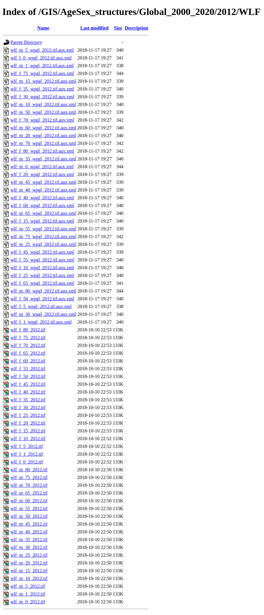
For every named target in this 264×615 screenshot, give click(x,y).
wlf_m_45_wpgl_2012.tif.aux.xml (43, 182)
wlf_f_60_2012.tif (27, 360)
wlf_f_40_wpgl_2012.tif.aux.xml (42, 197)
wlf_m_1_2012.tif (27, 593)
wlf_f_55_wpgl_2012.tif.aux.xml (42, 259)
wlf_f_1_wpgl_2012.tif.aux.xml (41, 322)
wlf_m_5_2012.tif (27, 586)
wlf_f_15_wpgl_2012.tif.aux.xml (42, 221)
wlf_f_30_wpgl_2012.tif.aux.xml (42, 96)
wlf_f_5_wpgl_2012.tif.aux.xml (41, 306)
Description (136, 27)
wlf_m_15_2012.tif (28, 570)
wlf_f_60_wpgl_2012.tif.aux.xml (42, 205)
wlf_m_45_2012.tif (28, 524)
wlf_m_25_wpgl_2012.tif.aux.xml (43, 244)
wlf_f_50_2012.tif (27, 376)
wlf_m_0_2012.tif (27, 601)
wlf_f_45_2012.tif (27, 384)
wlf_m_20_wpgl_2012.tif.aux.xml (43, 135)
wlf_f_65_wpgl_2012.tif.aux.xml (42, 283)
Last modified (94, 27)
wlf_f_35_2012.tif (27, 399)
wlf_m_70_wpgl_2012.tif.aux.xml (43, 143)
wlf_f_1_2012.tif (26, 454)
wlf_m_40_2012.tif (28, 531)
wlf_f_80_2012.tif (27, 329)
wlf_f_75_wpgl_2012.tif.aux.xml (42, 73)
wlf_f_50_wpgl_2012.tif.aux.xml (42, 298)
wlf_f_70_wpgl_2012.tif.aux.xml (42, 120)
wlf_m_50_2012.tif (28, 516)
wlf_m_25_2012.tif (28, 555)
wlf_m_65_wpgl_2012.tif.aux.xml (43, 213)
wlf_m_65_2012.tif (28, 492)
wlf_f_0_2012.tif (26, 461)
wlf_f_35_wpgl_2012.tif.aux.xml (42, 88)
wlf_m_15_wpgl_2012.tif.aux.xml (43, 81)
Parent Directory (26, 42)
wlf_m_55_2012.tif (28, 508)
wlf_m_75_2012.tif (28, 477)
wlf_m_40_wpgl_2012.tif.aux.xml (43, 189)
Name (43, 27)
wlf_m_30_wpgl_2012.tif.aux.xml (43, 314)
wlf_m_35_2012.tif (28, 539)
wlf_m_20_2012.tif (28, 562)
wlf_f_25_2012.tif (27, 415)
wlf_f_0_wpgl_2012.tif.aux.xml (41, 57)
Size (118, 27)
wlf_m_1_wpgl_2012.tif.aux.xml (42, 65)
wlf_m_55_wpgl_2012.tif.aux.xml (43, 228)
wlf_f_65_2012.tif (27, 353)
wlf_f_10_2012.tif (27, 438)
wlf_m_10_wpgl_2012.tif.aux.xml (43, 104)
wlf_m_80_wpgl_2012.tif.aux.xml (43, 290)
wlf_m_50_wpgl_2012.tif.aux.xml (43, 112)
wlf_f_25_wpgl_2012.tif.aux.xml (42, 275)
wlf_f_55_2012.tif (27, 368)
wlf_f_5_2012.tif (26, 446)
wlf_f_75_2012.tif (27, 337)
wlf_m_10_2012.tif (28, 578)
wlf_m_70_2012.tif (28, 485)
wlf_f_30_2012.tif (27, 407)
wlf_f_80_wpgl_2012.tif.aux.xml (42, 151)
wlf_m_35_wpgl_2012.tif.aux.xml (43, 158)
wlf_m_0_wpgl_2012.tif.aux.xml (42, 166)
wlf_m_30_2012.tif (28, 547)
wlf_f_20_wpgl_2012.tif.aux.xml (42, 174)
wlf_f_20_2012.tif (27, 423)
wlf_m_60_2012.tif (28, 500)
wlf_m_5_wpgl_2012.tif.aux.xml (42, 50)
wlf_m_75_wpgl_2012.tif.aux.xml (43, 236)
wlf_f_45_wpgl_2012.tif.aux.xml (42, 252)
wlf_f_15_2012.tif (27, 430)
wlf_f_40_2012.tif (27, 391)
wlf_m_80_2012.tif (28, 469)
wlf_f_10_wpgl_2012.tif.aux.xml (42, 267)
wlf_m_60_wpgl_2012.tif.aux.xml (43, 127)
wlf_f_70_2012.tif (27, 345)
